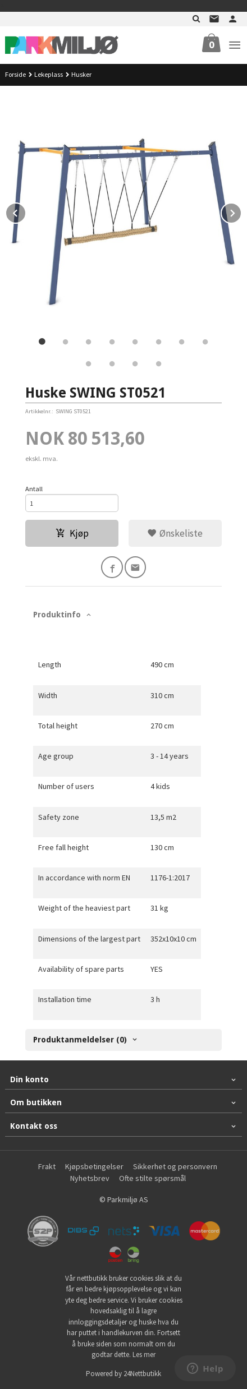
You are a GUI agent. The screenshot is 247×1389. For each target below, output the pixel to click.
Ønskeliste (175, 533)
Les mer (143, 1354)
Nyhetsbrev (89, 1178)
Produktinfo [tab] (57, 614)
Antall (34, 488)
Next (241, 211)
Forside (15, 74)
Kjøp (72, 533)
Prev (25, 211)
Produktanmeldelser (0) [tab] (80, 1039)
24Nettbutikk (142, 1373)
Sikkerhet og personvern (175, 1166)
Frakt (47, 1166)
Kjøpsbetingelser (94, 1166)
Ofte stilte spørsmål (152, 1178)
